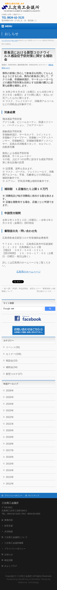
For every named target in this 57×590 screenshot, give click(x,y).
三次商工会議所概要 (13, 543)
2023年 (10, 410)
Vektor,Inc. (23, 582)
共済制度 (8, 531)
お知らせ (8, 554)
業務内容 (8, 520)
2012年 (10, 483)
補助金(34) (11, 367)
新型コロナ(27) (14, 374)
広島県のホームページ (28, 271)
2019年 (10, 437)
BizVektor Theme (40, 579)
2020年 (10, 430)
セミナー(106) (13, 354)
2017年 (10, 450)
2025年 (10, 397)
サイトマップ (33, 496)
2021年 (10, 424)
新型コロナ (6, 68)
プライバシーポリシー (13, 496)
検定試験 (8, 560)
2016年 (10, 457)
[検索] (22, 308)
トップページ (6, 40)
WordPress (23, 579)
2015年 (10, 463)
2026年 (10, 390)
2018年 (10, 443)
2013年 (10, 477)
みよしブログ (10, 566)
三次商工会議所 (24, 576)
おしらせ (15, 40)
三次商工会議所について (16, 537)
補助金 (50, 65)
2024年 (10, 404)
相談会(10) (11, 360)
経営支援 (8, 525)
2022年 (10, 417)
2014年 (10, 470)
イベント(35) (13, 347)
